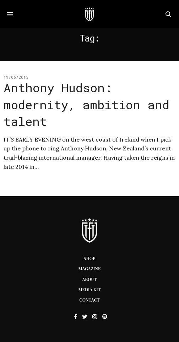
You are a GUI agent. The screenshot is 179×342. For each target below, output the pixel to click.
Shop (90, 258)
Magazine (89, 268)
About (89, 279)
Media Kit (89, 289)
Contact (89, 300)
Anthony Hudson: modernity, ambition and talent (86, 104)
